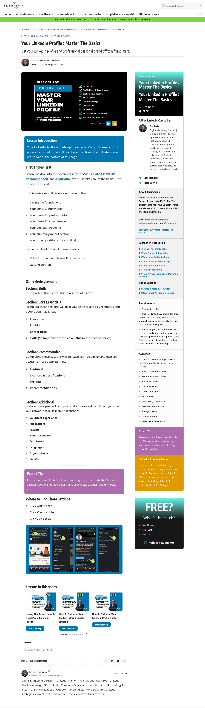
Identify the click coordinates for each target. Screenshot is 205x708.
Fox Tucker (45, 61)
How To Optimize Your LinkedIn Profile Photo (105, 616)
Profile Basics (65, 36)
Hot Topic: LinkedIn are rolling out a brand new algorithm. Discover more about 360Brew (102, 19)
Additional (62, 179)
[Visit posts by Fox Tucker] (24, 674)
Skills (88, 174)
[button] (62, 635)
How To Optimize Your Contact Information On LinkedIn (73, 618)
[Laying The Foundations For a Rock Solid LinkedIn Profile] (35, 628)
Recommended (36, 179)
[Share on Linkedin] (112, 661)
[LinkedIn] (125, 674)
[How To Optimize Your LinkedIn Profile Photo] (101, 624)
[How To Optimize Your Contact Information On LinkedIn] (68, 628)
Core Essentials (104, 174)
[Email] (118, 661)
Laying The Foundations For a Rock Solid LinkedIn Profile (41, 618)
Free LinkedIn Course (37, 36)
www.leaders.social (93, 694)
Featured (57, 61)
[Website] (121, 674)
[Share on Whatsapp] (106, 661)
